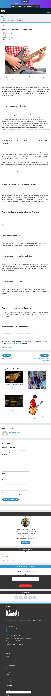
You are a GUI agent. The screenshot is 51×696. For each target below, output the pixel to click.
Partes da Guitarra (7, 358)
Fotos (7, 674)
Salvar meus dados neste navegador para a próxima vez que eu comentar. (14, 495)
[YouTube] (21, 597)
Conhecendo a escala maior (13, 649)
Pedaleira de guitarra (9, 408)
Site (3, 486)
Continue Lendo (9, 388)
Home (7, 656)
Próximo (44, 355)
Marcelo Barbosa (11, 33)
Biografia (8, 670)
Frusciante (30, 391)
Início (3, 16)
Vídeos (8, 677)
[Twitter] (30, 597)
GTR (7, 663)
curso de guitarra (16, 343)
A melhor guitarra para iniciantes (11, 553)
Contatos (8, 681)
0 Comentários (8, 39)
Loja (7, 659)
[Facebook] (16, 597)
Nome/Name (10, 690)
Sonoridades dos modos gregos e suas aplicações (18, 638)
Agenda (8, 668)
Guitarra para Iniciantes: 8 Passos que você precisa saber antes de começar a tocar (25, 641)
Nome (4, 473)
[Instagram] (25, 597)
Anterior (6, 355)
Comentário (6, 454)
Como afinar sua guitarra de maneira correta (15, 561)
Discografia (9, 672)
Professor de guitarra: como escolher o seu (41, 359)
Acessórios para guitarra (9, 557)
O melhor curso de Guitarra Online (36, 417)
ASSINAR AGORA (25, 586)
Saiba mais (25, 542)
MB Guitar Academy (11, 665)
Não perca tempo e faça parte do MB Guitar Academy (25, 6)
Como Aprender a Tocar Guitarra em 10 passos (17, 647)
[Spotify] (34, 597)
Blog (4, 18)
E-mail (4, 480)
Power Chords (8, 347)
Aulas (7, 661)
